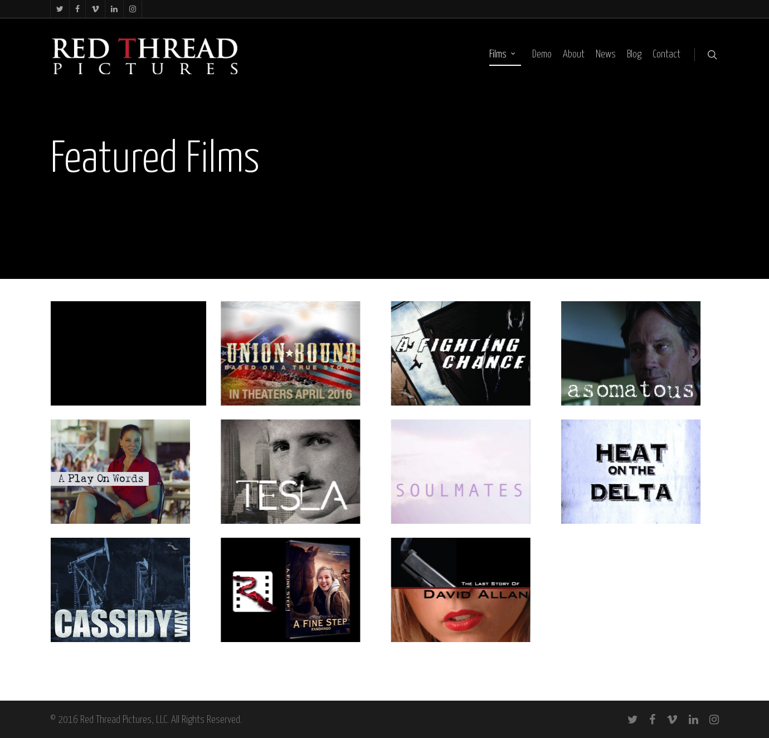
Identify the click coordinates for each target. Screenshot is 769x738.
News (606, 54)
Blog (634, 54)
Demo (542, 54)
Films (503, 54)
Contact (666, 54)
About (574, 54)
